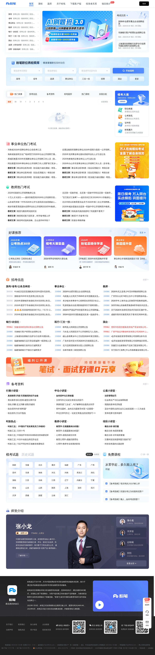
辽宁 (66, 480)
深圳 (79, 488)
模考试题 (12, 454)
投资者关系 (46, 630)
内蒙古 (79, 480)
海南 (40, 472)
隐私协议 (21, 630)
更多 (137, 78)
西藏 (27, 495)
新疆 (40, 495)
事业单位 (69, 78)
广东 (79, 465)
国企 (120, 78)
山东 (27, 488)
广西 (92, 465)
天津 (14, 495)
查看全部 (132, 563)
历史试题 (28, 454)
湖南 (14, 480)
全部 (146, 279)
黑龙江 (79, 472)
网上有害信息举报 (144, 645)
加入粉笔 (33, 624)
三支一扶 (86, 78)
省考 (35, 78)
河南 (66, 472)
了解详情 (23, 555)
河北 (53, 472)
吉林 (40, 480)
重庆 (53, 465)
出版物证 (150, 648)
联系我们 (21, 624)
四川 (92, 488)
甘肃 (27, 472)
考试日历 (123, 15)
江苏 (27, 480)
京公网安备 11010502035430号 (44, 648)
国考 (18, 78)
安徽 (27, 465)
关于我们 (9, 624)
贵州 (14, 472)
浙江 (66, 495)
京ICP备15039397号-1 (24, 648)
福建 (66, 465)
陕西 (53, 488)
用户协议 (33, 630)
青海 (14, 488)
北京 (40, 465)
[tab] (15, 94)
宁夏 (92, 480)
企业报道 (45, 624)
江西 (53, 480)
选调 (52, 78)
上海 (66, 488)
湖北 (92, 472)
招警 (103, 78)
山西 (40, 488)
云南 (53, 495)
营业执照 (142, 648)
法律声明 (9, 630)
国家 (14, 465)
